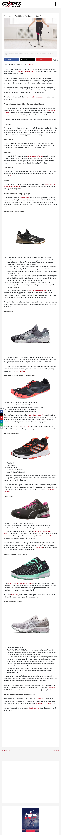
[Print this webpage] (1, 427)
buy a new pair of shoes (35, 156)
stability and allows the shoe (46, 536)
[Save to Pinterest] (44, 59)
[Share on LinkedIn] (1, 421)
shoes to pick (24, 198)
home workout (20, 371)
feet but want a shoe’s (36, 415)
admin (31, 64)
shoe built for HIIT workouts (37, 290)
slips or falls (13, 176)
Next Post (56, 750)
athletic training (33, 708)
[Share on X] (27, 59)
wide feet (14, 595)
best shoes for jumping (43, 703)
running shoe (52, 688)
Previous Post (6, 750)
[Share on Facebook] (11, 59)
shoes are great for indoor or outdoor (20, 583)
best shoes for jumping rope (35, 97)
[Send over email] (1, 424)
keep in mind (41, 699)
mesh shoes (38, 547)
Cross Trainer (25, 426)
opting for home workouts (25, 71)
